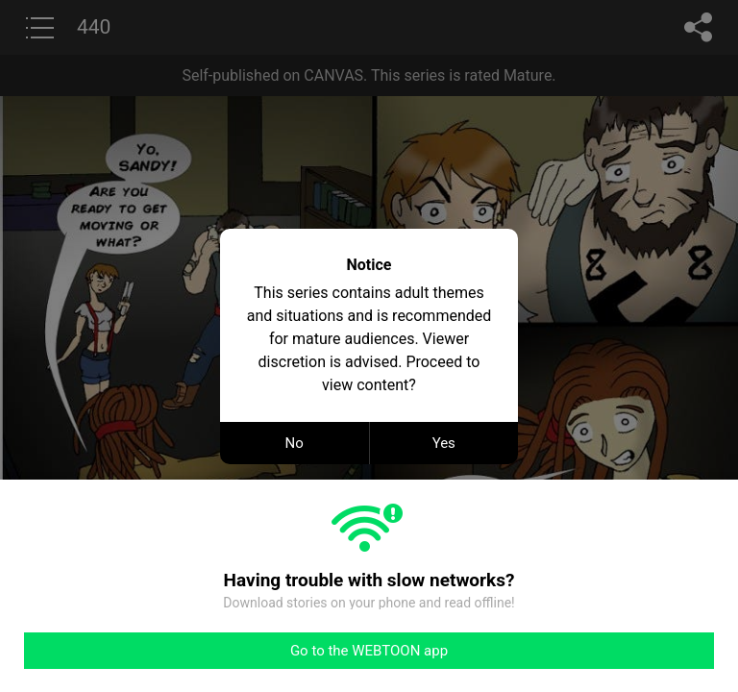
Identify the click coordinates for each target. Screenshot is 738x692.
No (294, 443)
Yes (443, 443)
